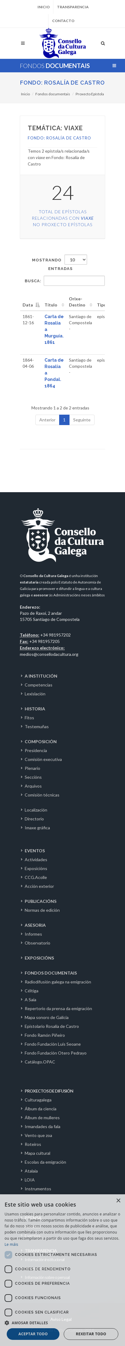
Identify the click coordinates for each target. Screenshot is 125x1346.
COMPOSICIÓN (41, 741)
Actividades (36, 859)
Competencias (38, 684)
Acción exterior (39, 886)
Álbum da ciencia (40, 1108)
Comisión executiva (43, 759)
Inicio (44, 7)
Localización (36, 809)
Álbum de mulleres (42, 1117)
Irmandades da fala (42, 1126)
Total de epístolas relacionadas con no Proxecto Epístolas (63, 218)
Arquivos (33, 786)
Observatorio (37, 942)
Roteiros (33, 1144)
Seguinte (82, 419)
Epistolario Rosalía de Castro (52, 1026)
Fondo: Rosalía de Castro (62, 82)
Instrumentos (38, 1188)
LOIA (30, 1179)
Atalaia (31, 1170)
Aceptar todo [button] (33, 1333)
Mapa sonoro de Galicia (47, 1017)
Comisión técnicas (42, 794)
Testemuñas (37, 726)
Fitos (29, 717)
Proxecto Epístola (90, 94)
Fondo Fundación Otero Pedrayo (56, 1052)
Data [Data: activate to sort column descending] (28, 304)
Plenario (32, 768)
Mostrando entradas (59, 262)
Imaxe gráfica (37, 827)
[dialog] (62, 1270)
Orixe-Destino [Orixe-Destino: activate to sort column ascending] (77, 301)
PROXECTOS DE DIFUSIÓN (49, 1090)
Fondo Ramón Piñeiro (45, 1035)
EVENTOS (35, 850)
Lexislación (35, 693)
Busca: (65, 281)
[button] (62, 1323)
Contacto (63, 20)
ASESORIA (35, 925)
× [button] (118, 1201)
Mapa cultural (37, 1153)
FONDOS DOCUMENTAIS (51, 972)
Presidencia (36, 750)
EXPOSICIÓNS (39, 957)
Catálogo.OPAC (40, 1061)
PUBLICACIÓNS (40, 901)
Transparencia (73, 7)
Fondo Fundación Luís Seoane (53, 1044)
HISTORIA (35, 708)
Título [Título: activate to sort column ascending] (51, 304)
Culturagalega (38, 1099)
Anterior (47, 419)
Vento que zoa (38, 1135)
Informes (33, 934)
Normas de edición (42, 910)
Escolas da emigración (45, 1162)
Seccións (33, 777)
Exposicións (36, 868)
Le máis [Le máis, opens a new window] (11, 1244)
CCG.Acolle (36, 877)
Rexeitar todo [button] (91, 1333)
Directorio (34, 818)
